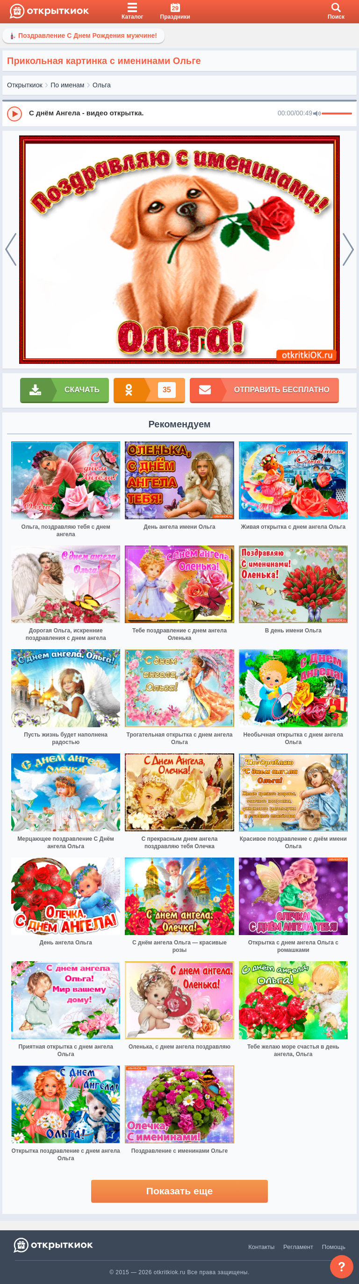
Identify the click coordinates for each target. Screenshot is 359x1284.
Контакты (261, 1246)
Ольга (102, 85)
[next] (348, 249)
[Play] (14, 113)
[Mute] (317, 114)
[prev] (11, 249)
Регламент (298, 1246)
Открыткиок (25, 85)
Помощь (333, 1246)
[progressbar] (337, 114)
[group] (179, 113)
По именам (67, 85)
